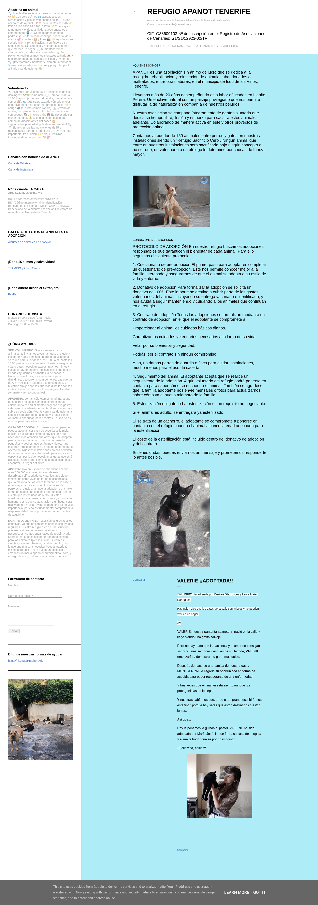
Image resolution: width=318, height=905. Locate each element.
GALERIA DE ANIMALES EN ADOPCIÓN (210, 46)
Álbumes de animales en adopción (30, 242)
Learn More (236, 892)
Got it (259, 892)
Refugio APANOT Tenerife (199, 11)
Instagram (173, 46)
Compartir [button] (139, 579)
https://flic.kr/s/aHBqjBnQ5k (25, 660)
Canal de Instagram (20, 169)
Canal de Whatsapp (20, 163)
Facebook (155, 46)
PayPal (12, 294)
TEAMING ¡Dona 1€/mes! (24, 268)
